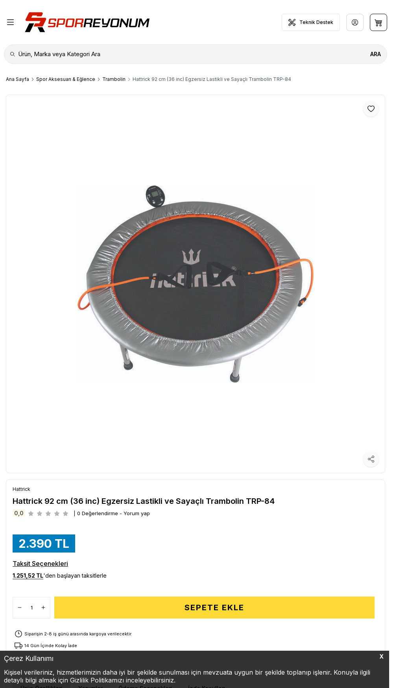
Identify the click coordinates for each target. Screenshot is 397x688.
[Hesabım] (355, 22)
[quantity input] (31, 607)
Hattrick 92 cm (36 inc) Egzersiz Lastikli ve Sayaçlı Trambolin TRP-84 (212, 79)
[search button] (375, 54)
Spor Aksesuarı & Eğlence (65, 79)
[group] (195, 284)
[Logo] (87, 22)
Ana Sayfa (17, 79)
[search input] (195, 54)
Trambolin (114, 79)
